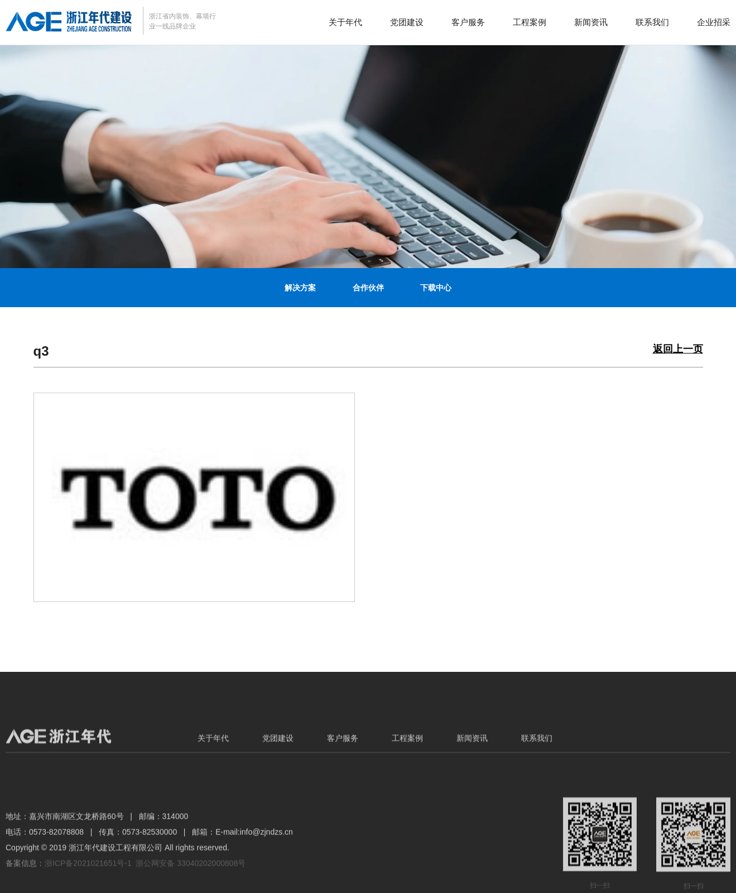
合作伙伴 (368, 287)
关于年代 (345, 22)
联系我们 (652, 22)
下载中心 (435, 287)
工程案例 (529, 22)
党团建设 (407, 22)
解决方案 (300, 287)
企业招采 (713, 22)
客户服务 (468, 22)
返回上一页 (678, 349)
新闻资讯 (591, 22)
